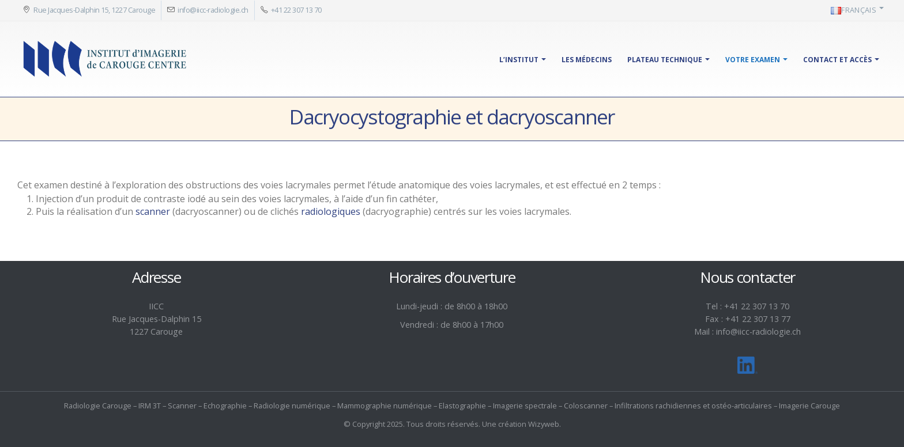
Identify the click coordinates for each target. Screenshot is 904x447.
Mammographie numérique (384, 405)
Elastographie (462, 405)
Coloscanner (586, 405)
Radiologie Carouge (97, 405)
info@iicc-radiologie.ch (213, 10)
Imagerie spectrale (525, 405)
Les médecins (587, 60)
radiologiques (330, 211)
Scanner (182, 405)
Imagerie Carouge (809, 405)
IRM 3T (149, 405)
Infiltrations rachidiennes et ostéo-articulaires (693, 405)
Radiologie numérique (292, 405)
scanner (152, 211)
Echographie (225, 405)
